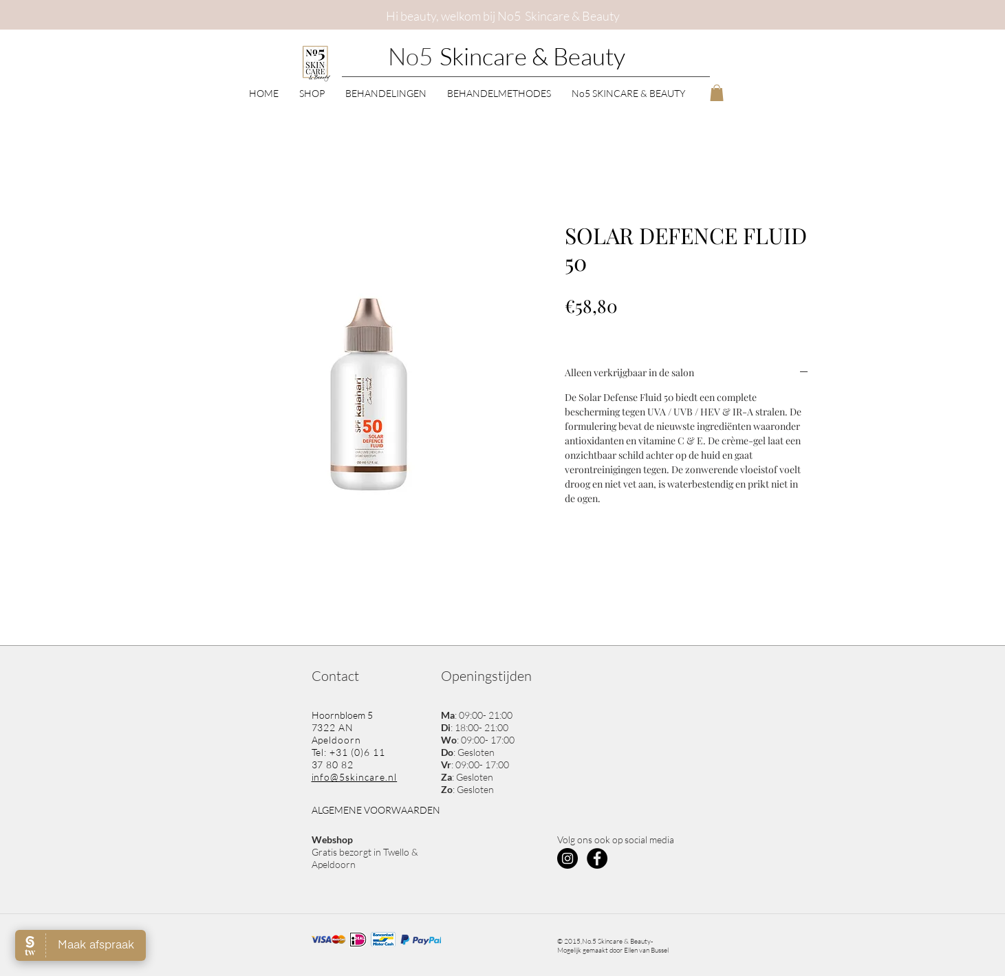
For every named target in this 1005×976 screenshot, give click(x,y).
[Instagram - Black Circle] (567, 858)
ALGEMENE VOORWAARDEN (376, 810)
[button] (312, 92)
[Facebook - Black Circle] (597, 858)
